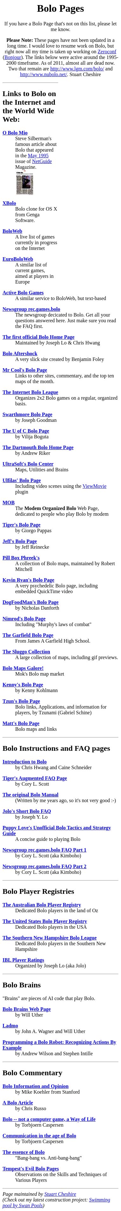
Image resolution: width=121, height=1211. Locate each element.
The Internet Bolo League (30, 392)
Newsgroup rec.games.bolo (31, 309)
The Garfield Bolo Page (28, 635)
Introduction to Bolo (25, 761)
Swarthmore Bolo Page (27, 414)
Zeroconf (107, 51)
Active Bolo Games (23, 292)
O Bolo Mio (15, 132)
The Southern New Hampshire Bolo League (50, 937)
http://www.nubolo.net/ (43, 74)
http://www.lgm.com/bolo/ (77, 68)
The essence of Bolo (24, 1152)
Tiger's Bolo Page (22, 524)
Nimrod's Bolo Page (24, 618)
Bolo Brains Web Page (27, 1009)
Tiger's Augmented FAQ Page (35, 778)
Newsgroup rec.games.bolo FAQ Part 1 (44, 850)
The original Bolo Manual (30, 794)
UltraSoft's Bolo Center (28, 464)
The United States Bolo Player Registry (45, 921)
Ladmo (10, 1025)
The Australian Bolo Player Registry (42, 904)
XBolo (9, 203)
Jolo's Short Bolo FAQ (27, 811)
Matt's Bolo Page (21, 723)
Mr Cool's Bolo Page (25, 370)
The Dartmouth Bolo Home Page (38, 447)
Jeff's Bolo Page (20, 541)
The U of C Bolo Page (26, 431)
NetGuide (42, 161)
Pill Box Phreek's (21, 557)
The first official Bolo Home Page (38, 337)
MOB (9, 502)
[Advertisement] (90, 177)
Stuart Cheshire (60, 1194)
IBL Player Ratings (23, 960)
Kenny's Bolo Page (23, 684)
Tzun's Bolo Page (21, 701)
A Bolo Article (18, 1102)
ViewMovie (94, 486)
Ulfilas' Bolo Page (22, 480)
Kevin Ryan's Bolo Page (28, 580)
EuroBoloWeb (18, 259)
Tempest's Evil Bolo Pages (31, 1168)
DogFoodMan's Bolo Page (31, 602)
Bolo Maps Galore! (23, 668)
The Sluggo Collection (26, 651)
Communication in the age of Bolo (39, 1135)
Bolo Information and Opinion (36, 1086)
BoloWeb (12, 231)
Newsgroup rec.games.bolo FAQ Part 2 (44, 866)
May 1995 (38, 155)
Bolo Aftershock (20, 353)
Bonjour (12, 57)
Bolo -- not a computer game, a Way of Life (49, 1119)
